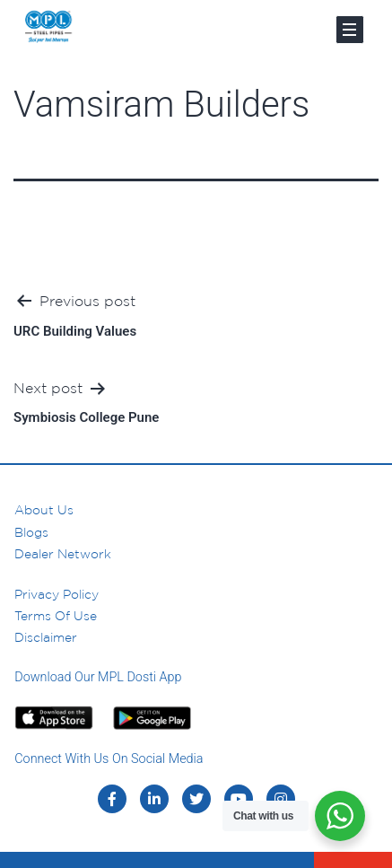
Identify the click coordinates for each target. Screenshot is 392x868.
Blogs (31, 532)
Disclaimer (45, 637)
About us (44, 510)
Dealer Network (62, 554)
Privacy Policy (56, 594)
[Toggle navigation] (349, 29)
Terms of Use (55, 615)
